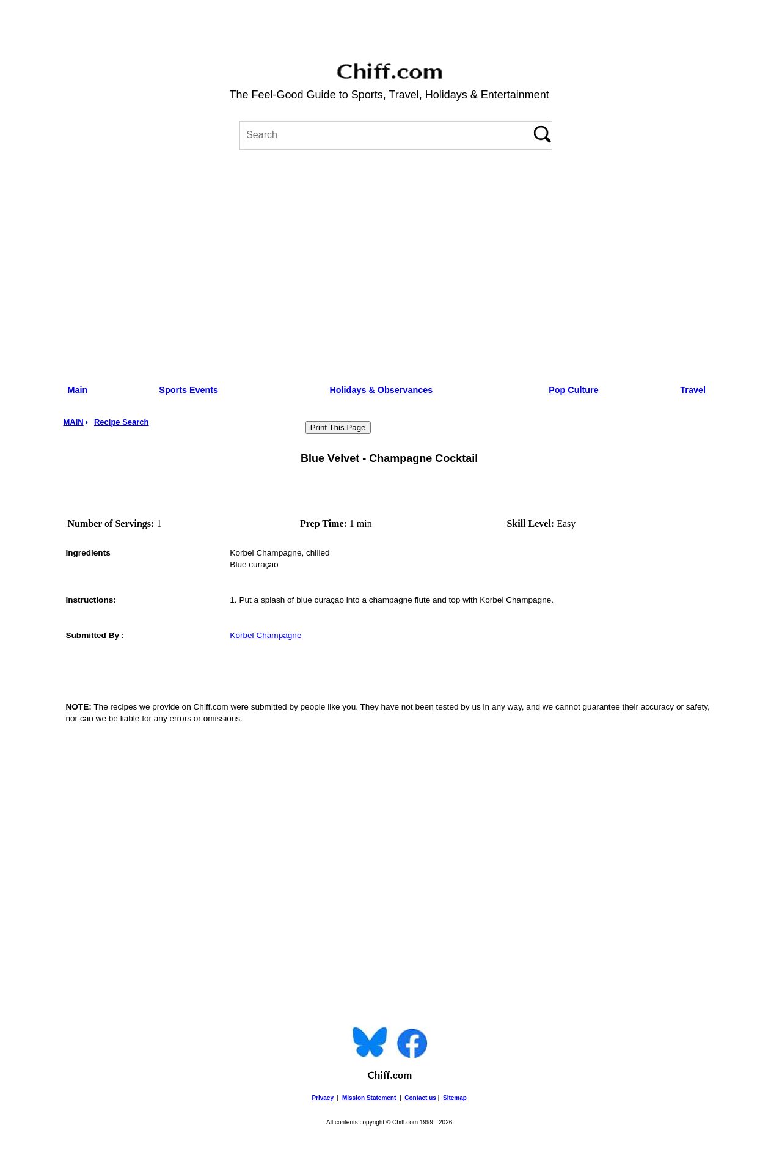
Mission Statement (369, 1098)
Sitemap (455, 1098)
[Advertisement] (389, 262)
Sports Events (188, 390)
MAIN (73, 422)
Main (78, 390)
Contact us (420, 1098)
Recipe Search (121, 422)
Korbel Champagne (265, 635)
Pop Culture (574, 390)
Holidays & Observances (381, 390)
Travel (693, 390)
